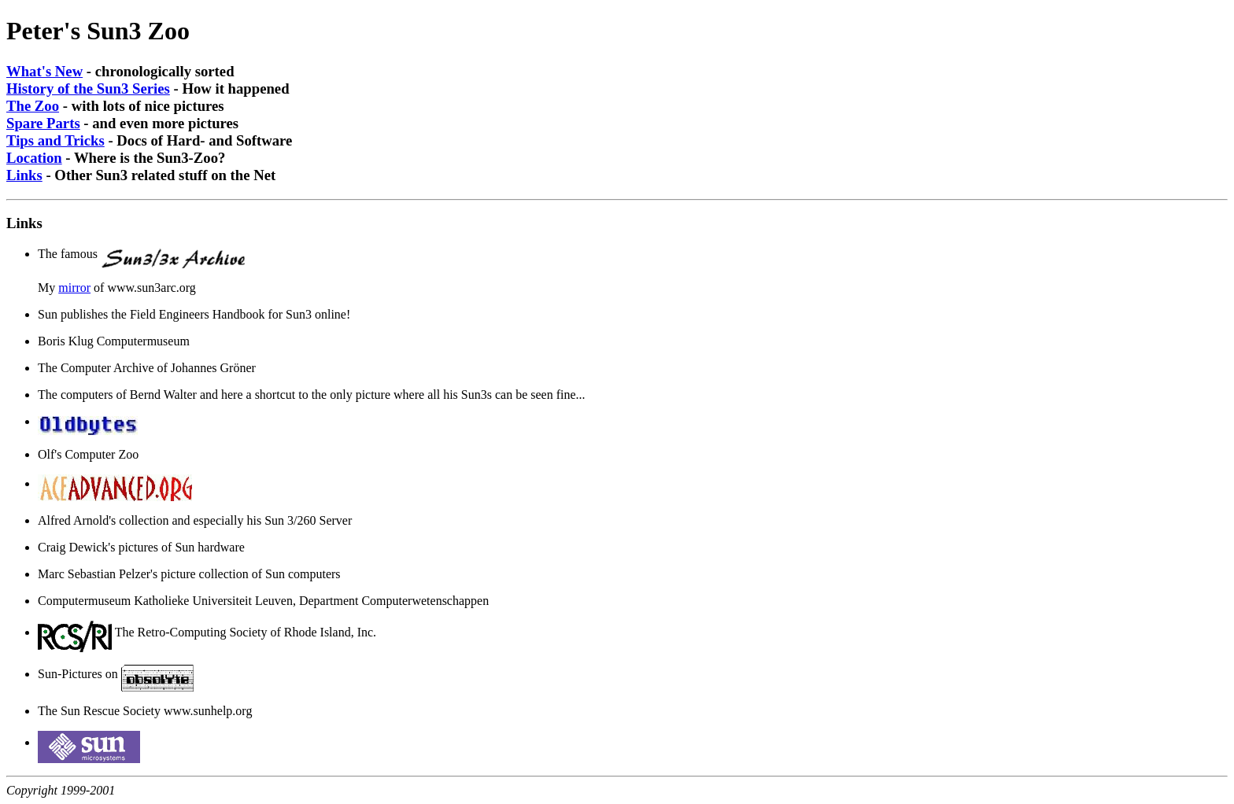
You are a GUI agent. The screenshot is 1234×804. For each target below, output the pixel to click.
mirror (74, 287)
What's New (44, 71)
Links (24, 175)
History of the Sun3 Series (88, 88)
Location (34, 157)
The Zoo (32, 106)
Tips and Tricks (55, 140)
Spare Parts (43, 123)
